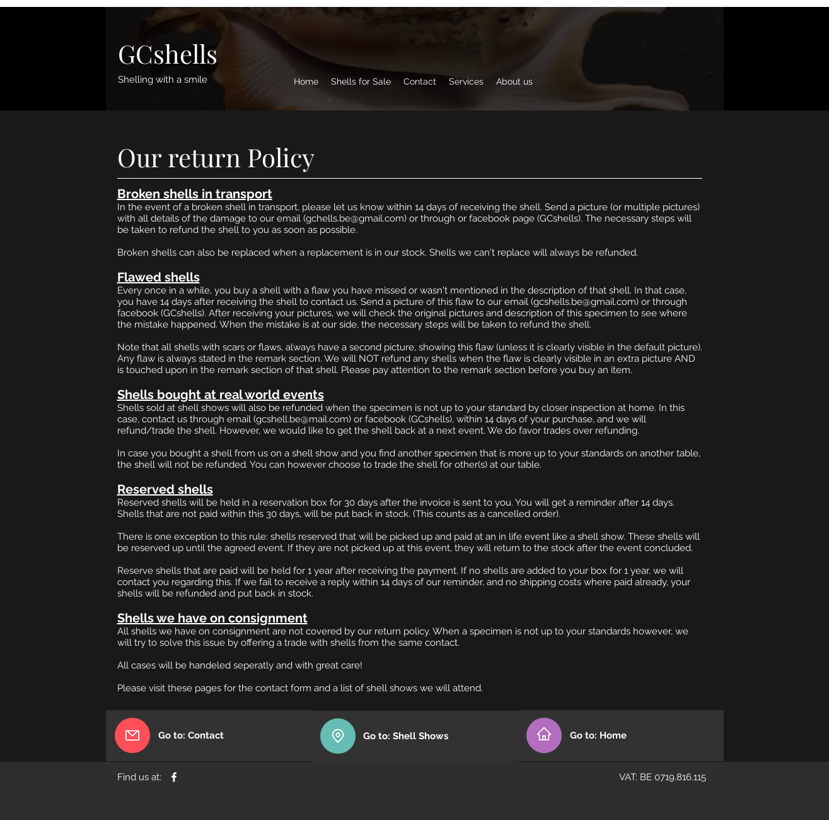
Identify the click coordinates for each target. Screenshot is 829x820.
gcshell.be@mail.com (302, 419)
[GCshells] (167, 54)
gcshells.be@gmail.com (584, 301)
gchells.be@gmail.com (355, 218)
